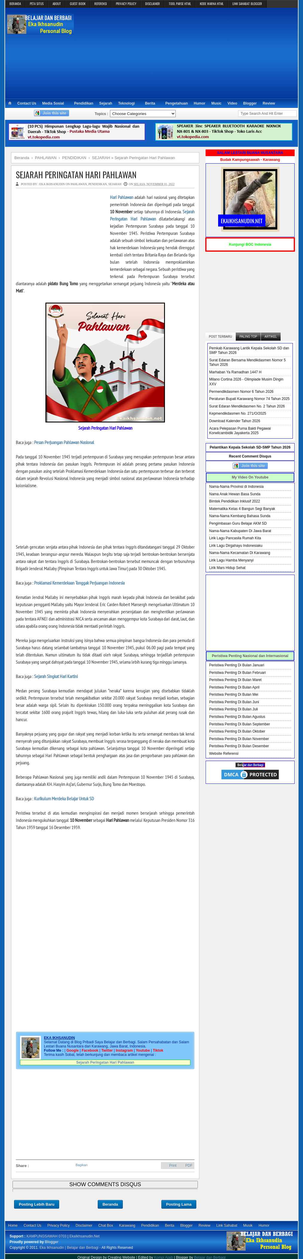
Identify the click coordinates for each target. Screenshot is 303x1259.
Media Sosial (53, 103)
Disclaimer (84, 1225)
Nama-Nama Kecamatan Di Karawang (239, 553)
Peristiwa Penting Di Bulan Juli (233, 709)
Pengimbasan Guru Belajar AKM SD (238, 523)
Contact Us (26, 103)
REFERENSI (100, 3)
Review (269, 103)
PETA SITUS (37, 3)
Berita (150, 103)
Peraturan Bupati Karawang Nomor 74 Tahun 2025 (249, 399)
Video (232, 103)
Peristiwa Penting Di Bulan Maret (235, 680)
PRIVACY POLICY (126, 3)
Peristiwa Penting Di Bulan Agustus (237, 717)
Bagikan (82, 1165)
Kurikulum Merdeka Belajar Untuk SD (64, 798)
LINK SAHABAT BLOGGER (247, 3)
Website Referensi (223, 753)
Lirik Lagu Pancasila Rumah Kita (235, 538)
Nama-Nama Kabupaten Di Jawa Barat (240, 531)
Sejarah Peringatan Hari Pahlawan (76, 174)
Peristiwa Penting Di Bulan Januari (236, 665)
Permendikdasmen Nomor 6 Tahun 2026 (241, 392)
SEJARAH (114, 184)
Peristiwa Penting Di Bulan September (239, 724)
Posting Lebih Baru (36, 1204)
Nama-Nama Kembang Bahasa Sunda (239, 516)
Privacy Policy (58, 1225)
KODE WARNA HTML (212, 3)
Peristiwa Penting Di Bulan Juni (234, 702)
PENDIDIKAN (97, 184)
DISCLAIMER (152, 3)
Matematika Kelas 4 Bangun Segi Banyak (242, 509)
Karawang (127, 1225)
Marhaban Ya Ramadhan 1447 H (235, 372)
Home (13, 1225)
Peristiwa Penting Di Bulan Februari (237, 673)
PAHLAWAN (79, 184)
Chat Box (105, 1225)
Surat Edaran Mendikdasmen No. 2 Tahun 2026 (247, 406)
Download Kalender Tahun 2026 (234, 421)
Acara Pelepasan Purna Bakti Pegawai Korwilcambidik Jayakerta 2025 (240, 430)
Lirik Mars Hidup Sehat (227, 568)
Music (216, 103)
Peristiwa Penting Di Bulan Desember (239, 746)
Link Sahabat (226, 1225)
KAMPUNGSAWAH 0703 (47, 1236)
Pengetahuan (176, 103)
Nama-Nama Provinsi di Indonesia (236, 486)
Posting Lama (179, 1204)
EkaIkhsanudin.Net (84, 1236)
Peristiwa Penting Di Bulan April (234, 687)
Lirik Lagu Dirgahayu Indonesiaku (235, 546)
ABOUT (57, 3)
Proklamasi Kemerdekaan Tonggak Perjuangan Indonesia (79, 583)
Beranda (110, 1204)
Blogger (250, 103)
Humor (200, 103)
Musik (248, 1225)
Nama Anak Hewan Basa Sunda (234, 494)
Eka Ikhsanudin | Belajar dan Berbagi (68, 1248)
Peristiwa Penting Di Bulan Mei (233, 694)
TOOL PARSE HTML (180, 3)
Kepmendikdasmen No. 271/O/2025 (237, 413)
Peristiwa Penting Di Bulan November (239, 739)
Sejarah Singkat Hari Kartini (56, 676)
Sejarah (105, 103)
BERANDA (15, 3)
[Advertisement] (186, 53)
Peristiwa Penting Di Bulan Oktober (237, 731)
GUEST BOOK (77, 3)
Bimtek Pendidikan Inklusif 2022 (234, 501)
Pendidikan (83, 103)
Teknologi (126, 103)
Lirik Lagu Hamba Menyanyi (231, 560)
